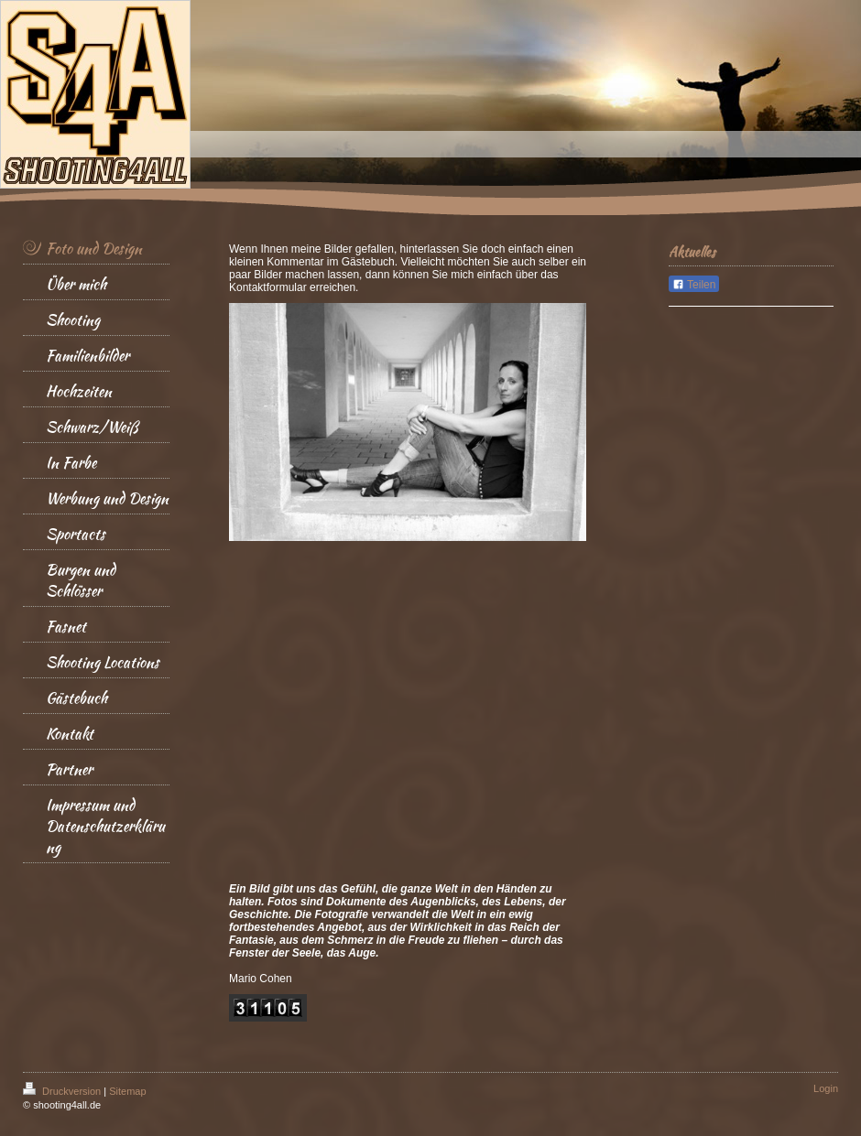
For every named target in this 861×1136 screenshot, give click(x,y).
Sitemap (127, 1091)
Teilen (693, 284)
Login (825, 1088)
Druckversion (63, 1091)
